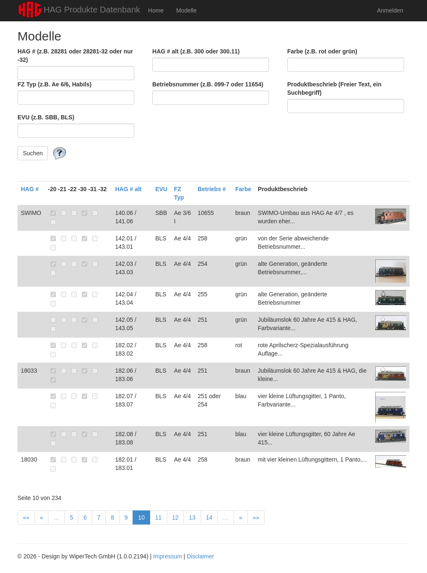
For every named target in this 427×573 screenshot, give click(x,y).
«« (26, 517)
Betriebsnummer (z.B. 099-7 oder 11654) (207, 84)
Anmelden (390, 10)
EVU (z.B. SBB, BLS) (46, 117)
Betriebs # (212, 189)
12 (175, 517)
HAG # (30, 189)
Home (155, 10)
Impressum (167, 556)
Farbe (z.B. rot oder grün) (322, 51)
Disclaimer (200, 556)
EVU (162, 189)
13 (192, 517)
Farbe (243, 189)
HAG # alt (128, 189)
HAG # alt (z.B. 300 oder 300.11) (195, 51)
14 (209, 517)
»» (256, 517)
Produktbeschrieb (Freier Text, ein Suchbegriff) (334, 88)
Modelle (186, 10)
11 (158, 517)
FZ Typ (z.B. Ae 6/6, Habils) (54, 84)
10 (141, 517)
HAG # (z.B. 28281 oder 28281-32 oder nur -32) (75, 55)
